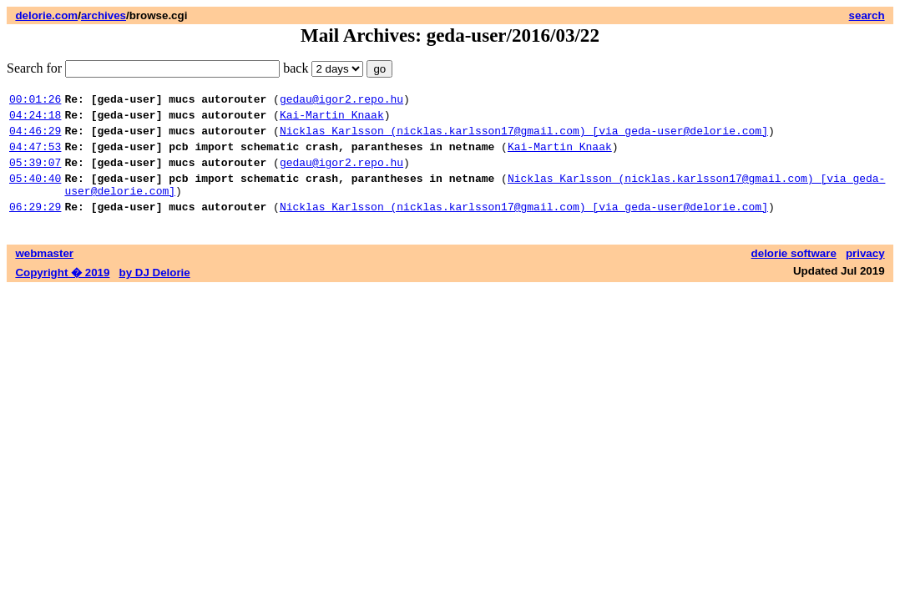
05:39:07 (35, 174)
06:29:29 (35, 226)
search (867, 15)
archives (103, 15)
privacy (865, 273)
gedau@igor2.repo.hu (341, 101)
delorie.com (46, 15)
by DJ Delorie (154, 292)
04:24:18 (35, 119)
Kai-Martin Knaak (332, 119)
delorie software (794, 273)
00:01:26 (35, 101)
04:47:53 (35, 156)
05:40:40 (35, 192)
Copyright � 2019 (62, 292)
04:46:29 (35, 137)
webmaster (44, 273)
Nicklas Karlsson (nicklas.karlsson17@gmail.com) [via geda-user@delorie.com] (524, 137)
